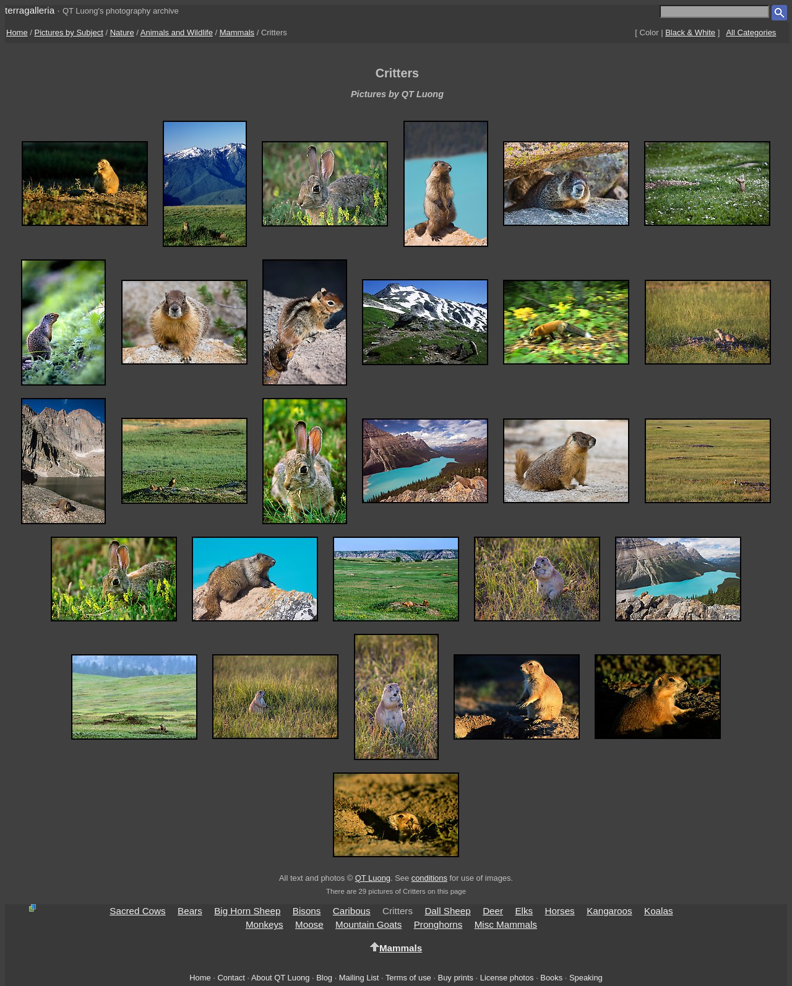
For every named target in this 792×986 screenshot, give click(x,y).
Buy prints (455, 977)
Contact (230, 977)
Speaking (586, 977)
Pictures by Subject (69, 32)
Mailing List (359, 977)
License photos (507, 977)
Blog (324, 977)
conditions (429, 878)
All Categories (751, 32)
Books (551, 977)
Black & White (690, 32)
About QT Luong (280, 977)
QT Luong (372, 878)
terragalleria (29, 10)
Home (17, 32)
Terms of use (408, 977)
